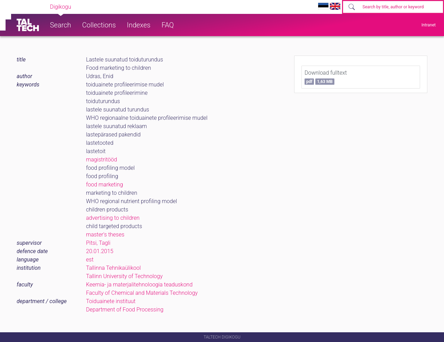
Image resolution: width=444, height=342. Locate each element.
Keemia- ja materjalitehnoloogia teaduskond (139, 284)
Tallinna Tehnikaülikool (113, 268)
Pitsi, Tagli (98, 243)
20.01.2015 (99, 251)
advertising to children (112, 218)
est (90, 259)
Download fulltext (326, 77)
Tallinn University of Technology (124, 276)
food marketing (104, 184)
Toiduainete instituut (111, 301)
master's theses (105, 234)
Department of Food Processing (124, 309)
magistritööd (101, 159)
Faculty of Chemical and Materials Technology (142, 293)
